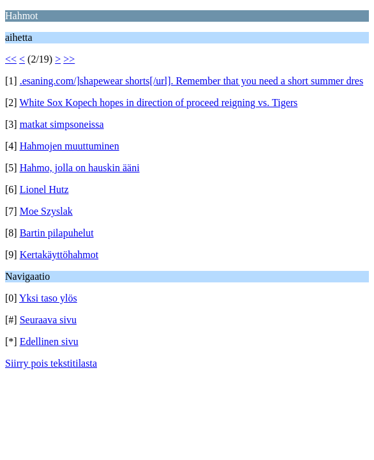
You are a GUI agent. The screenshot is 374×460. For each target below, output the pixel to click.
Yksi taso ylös (48, 298)
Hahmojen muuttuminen (69, 146)
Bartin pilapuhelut (57, 232)
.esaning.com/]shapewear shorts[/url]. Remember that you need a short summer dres (192, 80)
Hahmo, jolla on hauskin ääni (80, 167)
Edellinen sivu (49, 341)
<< (11, 59)
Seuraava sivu (48, 319)
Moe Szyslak (46, 211)
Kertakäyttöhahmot (59, 254)
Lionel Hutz (44, 189)
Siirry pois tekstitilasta (51, 363)
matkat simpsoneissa (62, 124)
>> (69, 59)
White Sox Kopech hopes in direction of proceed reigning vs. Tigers (158, 102)
